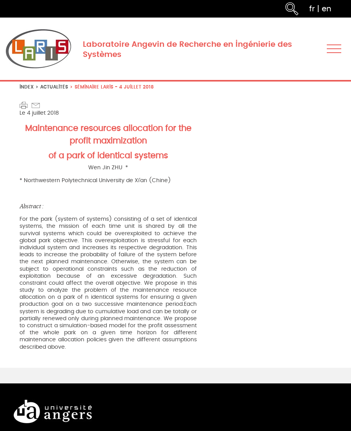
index (27, 86)
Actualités (54, 86)
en (326, 9)
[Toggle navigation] (334, 49)
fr (312, 9)
